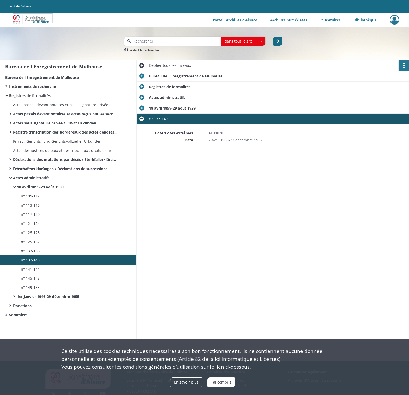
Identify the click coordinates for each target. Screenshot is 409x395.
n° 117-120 (30, 214)
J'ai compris (221, 382)
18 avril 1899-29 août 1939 (40, 186)
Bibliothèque (365, 19)
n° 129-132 (30, 241)
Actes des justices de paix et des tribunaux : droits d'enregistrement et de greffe (65, 150)
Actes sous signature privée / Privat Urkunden (54, 123)
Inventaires (330, 19)
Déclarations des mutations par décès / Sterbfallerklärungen (65, 159)
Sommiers (18, 314)
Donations (22, 305)
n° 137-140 (30, 260)
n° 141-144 (30, 269)
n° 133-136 (30, 250)
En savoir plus (186, 382)
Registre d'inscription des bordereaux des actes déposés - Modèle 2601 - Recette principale (65, 132)
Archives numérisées (288, 19)
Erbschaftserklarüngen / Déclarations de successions (60, 168)
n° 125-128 (30, 232)
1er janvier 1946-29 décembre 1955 (48, 296)
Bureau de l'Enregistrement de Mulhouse (42, 77)
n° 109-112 (30, 196)
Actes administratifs (31, 177)
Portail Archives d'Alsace (235, 19)
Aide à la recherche (144, 50)
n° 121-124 (30, 223)
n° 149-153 (30, 287)
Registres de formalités (30, 95)
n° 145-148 (30, 278)
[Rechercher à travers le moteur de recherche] (175, 41)
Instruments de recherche (32, 86)
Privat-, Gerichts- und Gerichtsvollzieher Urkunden (57, 141)
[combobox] (243, 41)
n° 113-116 (30, 205)
